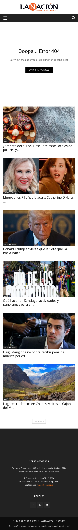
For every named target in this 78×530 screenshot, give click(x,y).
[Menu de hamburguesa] (5, 18)
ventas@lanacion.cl (45, 485)
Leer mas (39, 421)
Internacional (10, 244)
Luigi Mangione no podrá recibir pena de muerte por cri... (33, 354)
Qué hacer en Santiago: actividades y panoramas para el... (31, 302)
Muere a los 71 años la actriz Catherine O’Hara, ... (38, 199)
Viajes (6, 141)
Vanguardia (9, 193)
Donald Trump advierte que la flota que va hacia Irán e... (35, 251)
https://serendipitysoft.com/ (57, 526)
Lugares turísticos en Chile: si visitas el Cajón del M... (37, 406)
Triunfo (60, 521)
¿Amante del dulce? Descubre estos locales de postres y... (37, 148)
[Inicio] (39, 450)
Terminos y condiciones (26, 521)
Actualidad (47, 521)
